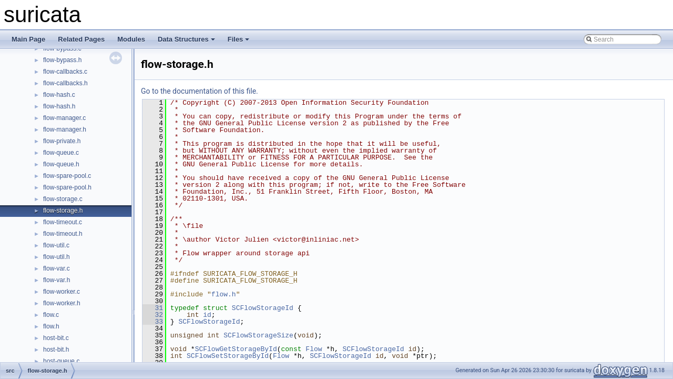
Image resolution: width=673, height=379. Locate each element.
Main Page (28, 39)
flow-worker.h (61, 303)
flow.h (51, 326)
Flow (313, 349)
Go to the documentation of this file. (199, 91)
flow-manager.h (64, 129)
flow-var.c (56, 268)
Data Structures (186, 39)
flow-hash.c (59, 94)
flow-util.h (56, 257)
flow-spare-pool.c (67, 175)
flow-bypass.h (62, 60)
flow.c (51, 314)
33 (152, 321)
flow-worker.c (61, 291)
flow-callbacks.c (65, 71)
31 (152, 308)
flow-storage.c (63, 199)
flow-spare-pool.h (67, 187)
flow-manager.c (64, 118)
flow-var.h (56, 280)
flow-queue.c (61, 152)
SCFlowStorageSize (258, 335)
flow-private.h (61, 141)
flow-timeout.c (62, 222)
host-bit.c (56, 338)
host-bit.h (56, 349)
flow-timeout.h (63, 233)
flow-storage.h (63, 210)
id (207, 315)
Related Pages (81, 39)
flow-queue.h (61, 164)
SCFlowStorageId (262, 308)
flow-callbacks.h (65, 83)
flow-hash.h (59, 106)
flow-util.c (56, 245)
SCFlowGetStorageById (236, 349)
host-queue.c (61, 361)
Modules (131, 39)
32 (152, 315)
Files (239, 39)
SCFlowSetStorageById (228, 356)
